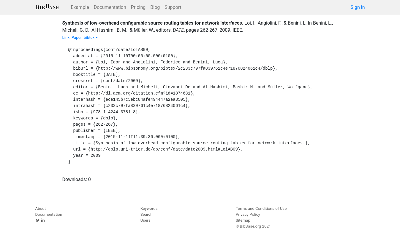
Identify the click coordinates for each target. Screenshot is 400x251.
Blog (155, 7)
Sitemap (243, 220)
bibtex (91, 37)
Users (145, 220)
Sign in (358, 7)
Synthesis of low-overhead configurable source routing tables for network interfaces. (153, 23)
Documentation (110, 7)
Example (80, 7)
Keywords (149, 208)
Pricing (138, 7)
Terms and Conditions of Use (261, 208)
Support (173, 7)
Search (146, 214)
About (40, 208)
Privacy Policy (248, 214)
